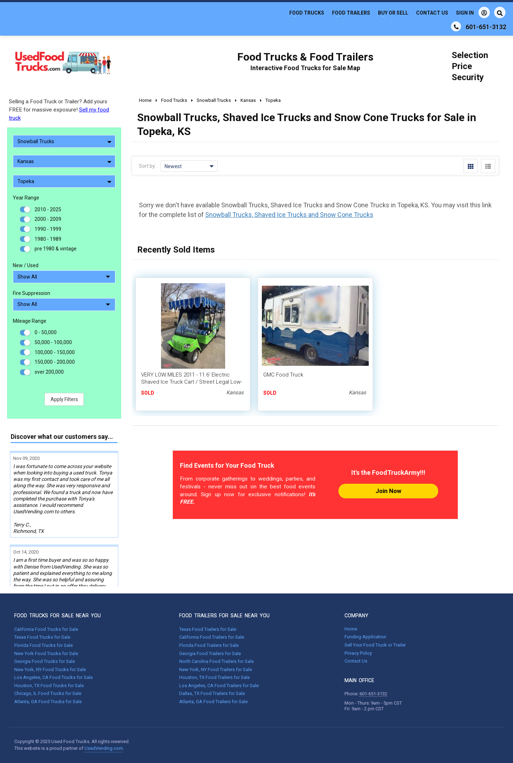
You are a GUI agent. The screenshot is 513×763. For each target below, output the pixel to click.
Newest (189, 166)
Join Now (388, 490)
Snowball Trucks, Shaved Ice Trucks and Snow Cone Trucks (289, 214)
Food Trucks (306, 13)
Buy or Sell (393, 13)
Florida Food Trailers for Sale (209, 645)
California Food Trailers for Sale (211, 637)
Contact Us (432, 13)
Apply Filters (64, 399)
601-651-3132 (373, 693)
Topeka (64, 181)
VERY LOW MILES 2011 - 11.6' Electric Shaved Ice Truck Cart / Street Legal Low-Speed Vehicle (191, 382)
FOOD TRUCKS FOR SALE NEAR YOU (57, 615)
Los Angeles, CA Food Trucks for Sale (53, 677)
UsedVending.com (103, 748)
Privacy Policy (358, 653)
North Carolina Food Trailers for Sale (216, 661)
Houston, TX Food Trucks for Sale (49, 685)
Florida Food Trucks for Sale (43, 645)
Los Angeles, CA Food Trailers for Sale (219, 685)
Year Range (26, 198)
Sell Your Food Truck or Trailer (375, 645)
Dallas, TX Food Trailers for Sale (212, 693)
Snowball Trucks (64, 141)
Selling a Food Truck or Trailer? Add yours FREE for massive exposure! (59, 109)
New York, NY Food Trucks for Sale (50, 669)
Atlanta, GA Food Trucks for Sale (48, 701)
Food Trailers (351, 13)
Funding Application (365, 636)
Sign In (473, 12)
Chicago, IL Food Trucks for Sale (47, 693)
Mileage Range (29, 321)
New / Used (25, 265)
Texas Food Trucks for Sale (42, 637)
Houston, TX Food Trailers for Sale (214, 677)
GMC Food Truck (283, 375)
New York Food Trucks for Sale (46, 653)
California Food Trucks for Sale (46, 629)
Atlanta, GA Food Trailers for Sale (213, 701)
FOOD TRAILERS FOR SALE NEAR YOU (224, 615)
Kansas (64, 161)
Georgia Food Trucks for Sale (44, 661)
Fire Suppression (31, 293)
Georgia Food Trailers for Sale (210, 653)
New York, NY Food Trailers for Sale (215, 669)
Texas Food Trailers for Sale (207, 629)
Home (350, 629)
